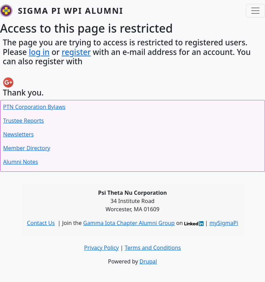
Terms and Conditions (153, 247)
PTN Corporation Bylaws (34, 107)
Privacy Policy (101, 247)
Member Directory (26, 148)
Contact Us (41, 223)
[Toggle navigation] (255, 11)
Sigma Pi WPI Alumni (70, 10)
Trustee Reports (23, 120)
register (76, 52)
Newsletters (18, 134)
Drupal (148, 261)
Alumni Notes (20, 162)
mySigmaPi (223, 223)
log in (39, 52)
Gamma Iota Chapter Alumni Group (129, 223)
